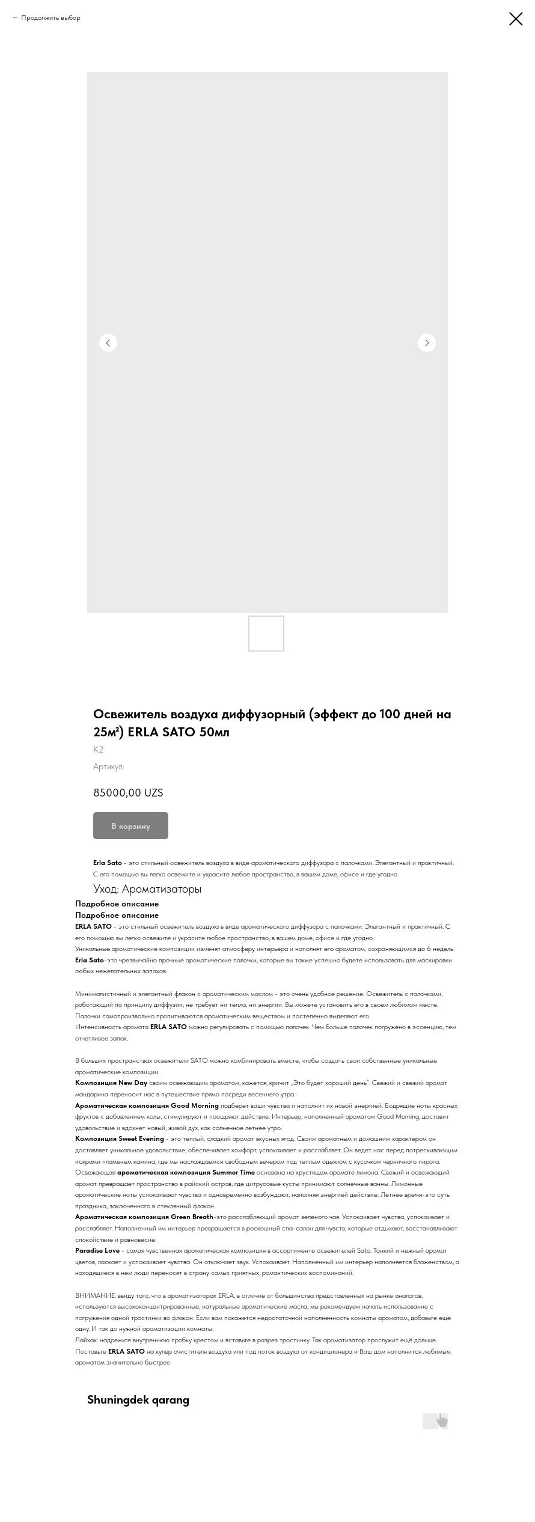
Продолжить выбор (51, 17)
